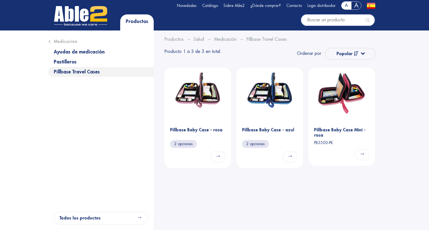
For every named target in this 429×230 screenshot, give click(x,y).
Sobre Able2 (234, 5)
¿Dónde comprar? (265, 5)
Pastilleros (65, 61)
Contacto (294, 5)
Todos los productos (80, 218)
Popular (347, 53)
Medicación (65, 41)
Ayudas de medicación (79, 51)
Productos (137, 21)
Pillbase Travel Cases (77, 71)
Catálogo (210, 5)
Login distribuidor (321, 5)
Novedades (187, 5)
